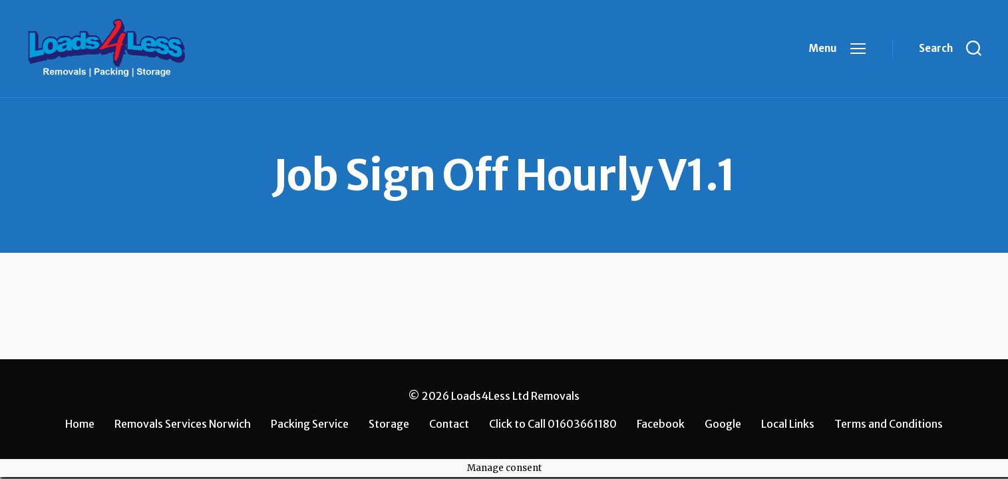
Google (723, 423)
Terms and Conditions (888, 423)
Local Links (787, 423)
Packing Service (310, 423)
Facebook (661, 423)
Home (79, 423)
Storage (389, 423)
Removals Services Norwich (182, 423)
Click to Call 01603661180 (553, 423)
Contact (449, 423)
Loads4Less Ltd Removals (515, 395)
